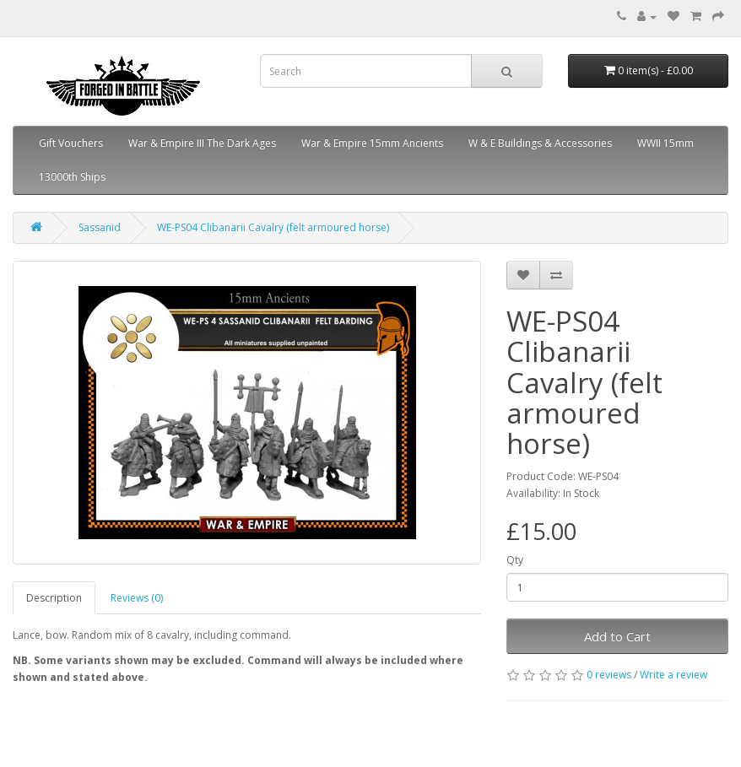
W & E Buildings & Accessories (540, 143)
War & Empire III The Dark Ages (202, 143)
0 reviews (609, 674)
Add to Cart (617, 636)
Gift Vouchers (71, 143)
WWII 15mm (665, 143)
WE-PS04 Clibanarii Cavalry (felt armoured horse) (273, 227)
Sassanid (99, 227)
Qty (514, 560)
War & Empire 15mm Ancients (372, 143)
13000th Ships (72, 177)
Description (54, 598)
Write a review (673, 674)
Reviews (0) (137, 598)
